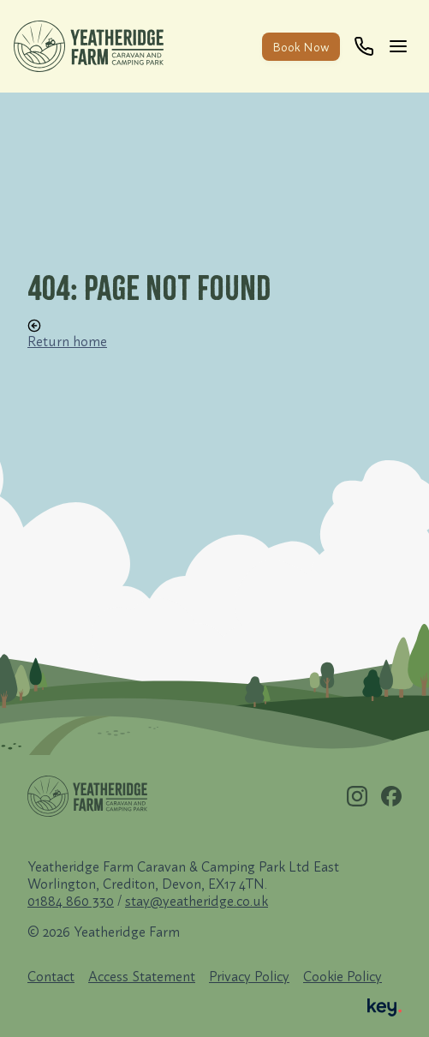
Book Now (301, 46)
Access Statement (141, 976)
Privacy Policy (249, 976)
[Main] (401, 46)
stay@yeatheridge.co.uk (196, 900)
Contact (50, 976)
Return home (67, 334)
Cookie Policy (342, 976)
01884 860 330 (70, 900)
